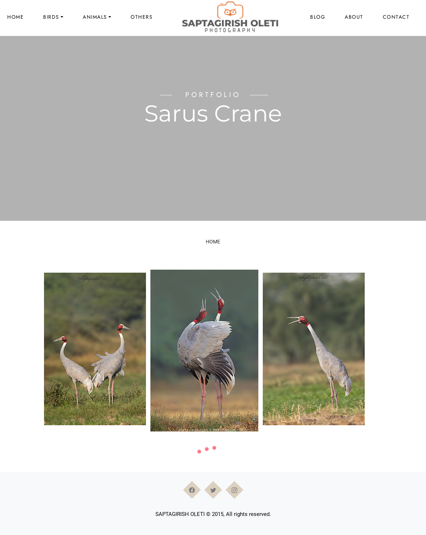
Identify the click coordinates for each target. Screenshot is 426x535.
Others (142, 16)
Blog (317, 16)
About (354, 16)
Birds (51, 16)
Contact (396, 16)
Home (15, 16)
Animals (95, 16)
